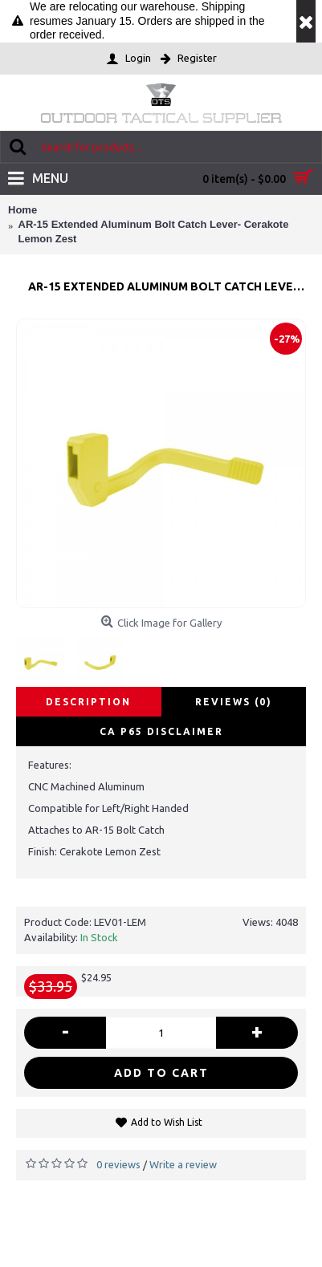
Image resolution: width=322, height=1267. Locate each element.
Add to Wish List (166, 1122)
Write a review (183, 1164)
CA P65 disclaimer (161, 731)
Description (88, 701)
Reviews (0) (233, 701)
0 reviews (118, 1164)
